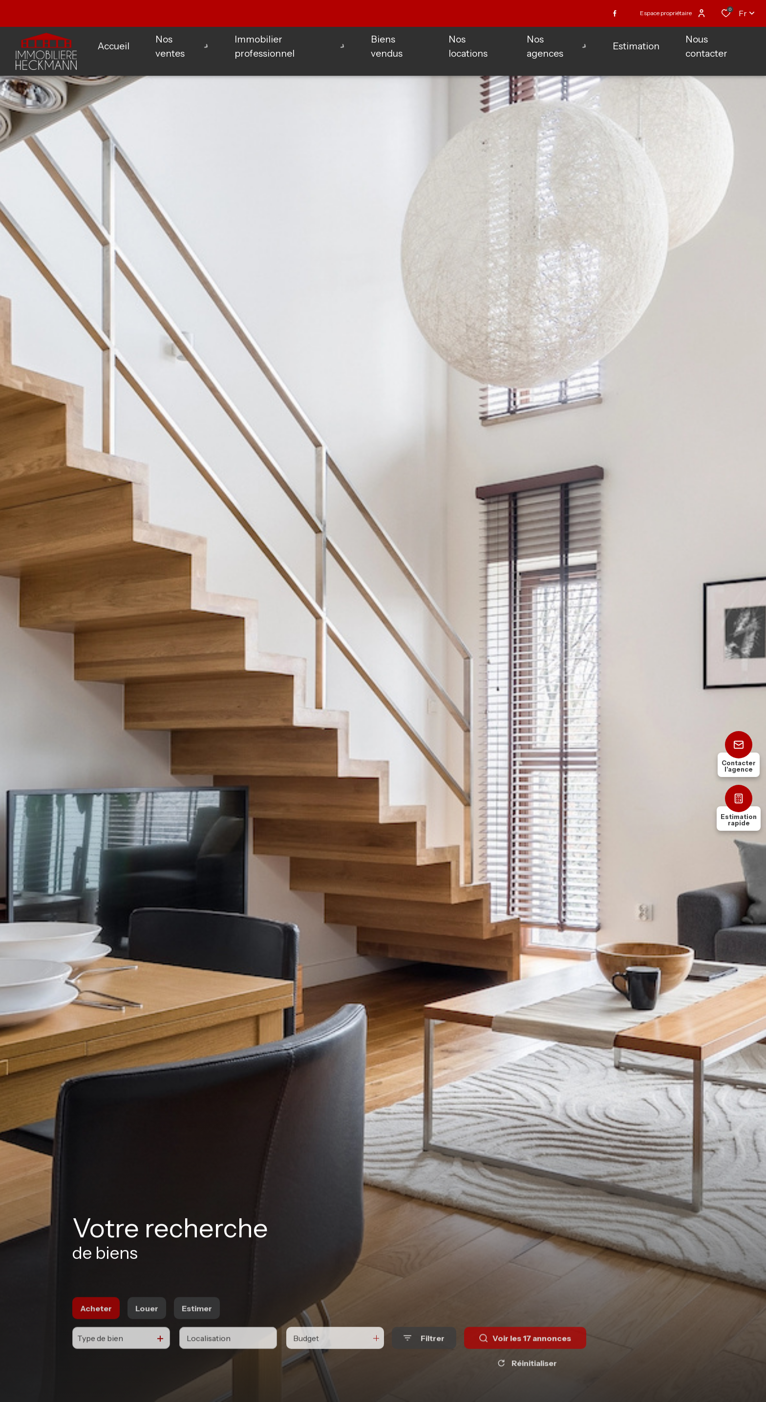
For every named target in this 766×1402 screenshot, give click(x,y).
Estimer (197, 1322)
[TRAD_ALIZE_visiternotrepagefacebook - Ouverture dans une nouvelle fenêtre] (615, 13)
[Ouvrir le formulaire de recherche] (424, 1352)
